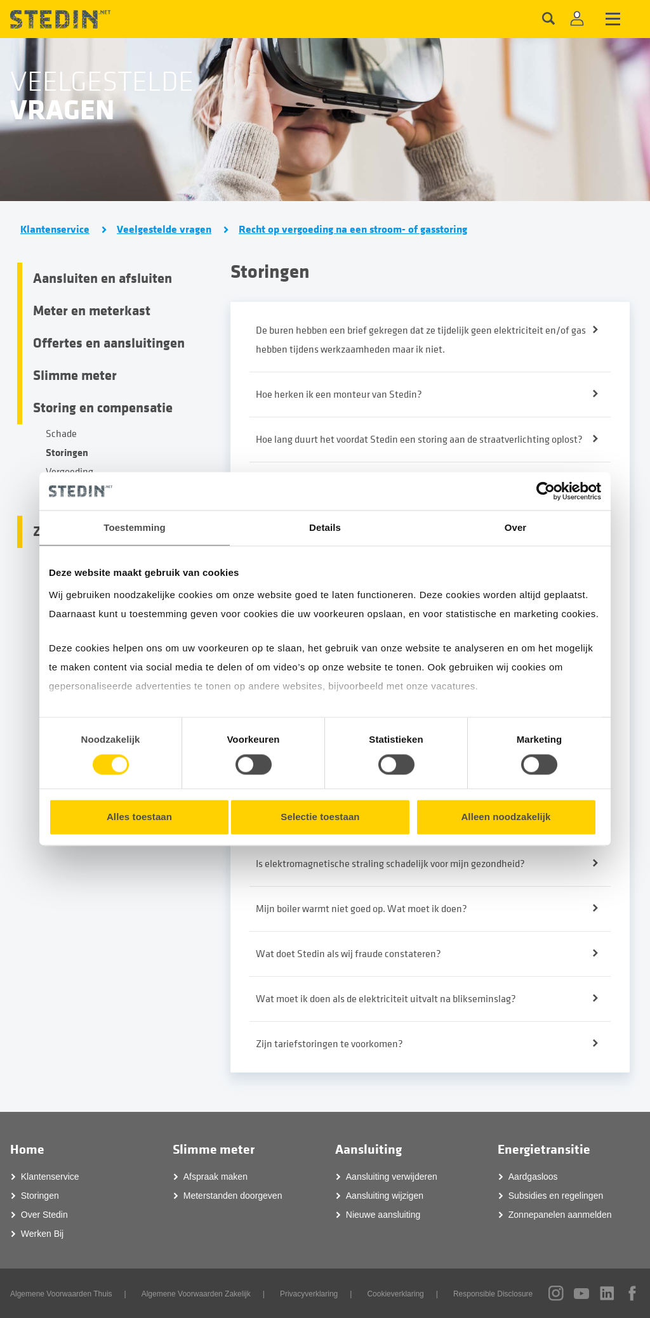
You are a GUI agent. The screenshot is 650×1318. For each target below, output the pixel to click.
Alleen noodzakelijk (505, 817)
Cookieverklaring (395, 1293)
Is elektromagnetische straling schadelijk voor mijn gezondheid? (390, 864)
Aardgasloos (533, 1176)
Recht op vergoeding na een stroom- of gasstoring (353, 230)
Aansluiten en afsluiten (102, 278)
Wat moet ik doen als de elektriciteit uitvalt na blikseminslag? (386, 999)
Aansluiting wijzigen (384, 1196)
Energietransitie (544, 1149)
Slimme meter (75, 375)
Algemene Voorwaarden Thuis (61, 1293)
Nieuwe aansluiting (383, 1215)
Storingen (67, 452)
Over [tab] (516, 527)
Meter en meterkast (91, 311)
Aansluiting (368, 1149)
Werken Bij (42, 1234)
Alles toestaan (139, 817)
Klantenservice (55, 230)
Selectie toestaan (320, 817)
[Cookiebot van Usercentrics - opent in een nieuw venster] (545, 490)
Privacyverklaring (309, 1293)
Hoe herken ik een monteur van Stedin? (339, 394)
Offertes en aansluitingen (109, 343)
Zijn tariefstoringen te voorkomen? (329, 1044)
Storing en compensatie (103, 408)
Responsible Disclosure (493, 1293)
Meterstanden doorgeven (232, 1196)
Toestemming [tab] (134, 527)
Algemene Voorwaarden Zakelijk (196, 1293)
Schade (61, 433)
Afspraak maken (215, 1176)
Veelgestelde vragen (164, 230)
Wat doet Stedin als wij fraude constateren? (348, 954)
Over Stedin (44, 1215)
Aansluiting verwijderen (391, 1176)
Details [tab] (325, 527)
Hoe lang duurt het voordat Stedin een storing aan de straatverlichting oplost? (419, 439)
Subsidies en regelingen (555, 1196)
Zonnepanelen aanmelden (560, 1215)
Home (27, 1149)
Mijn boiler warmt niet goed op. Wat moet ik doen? (361, 909)
